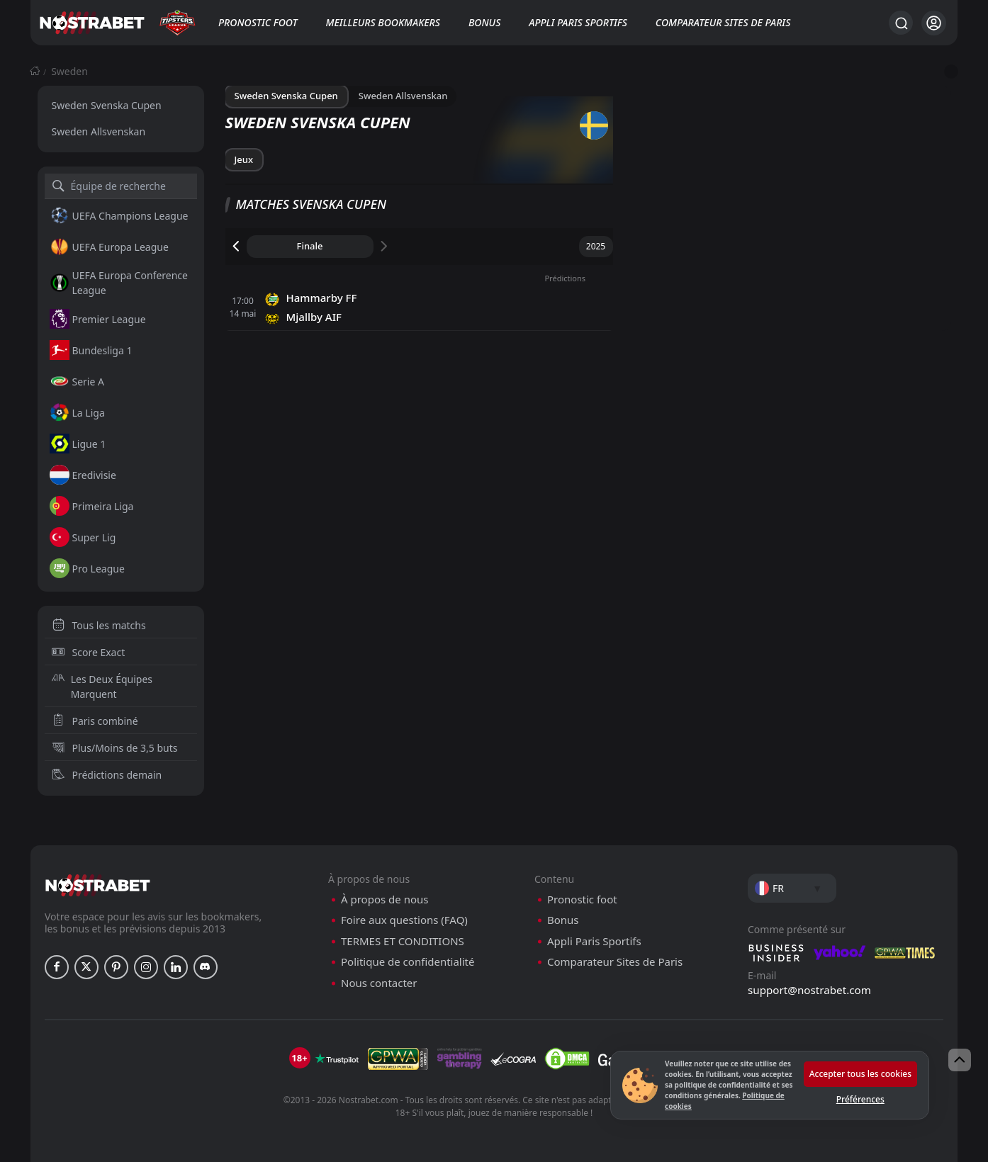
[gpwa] (398, 1058)
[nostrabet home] (98, 885)
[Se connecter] (933, 23)
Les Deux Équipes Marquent (102, 686)
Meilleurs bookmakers (383, 22)
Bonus (484, 22)
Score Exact (88, 652)
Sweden (69, 71)
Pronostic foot (258, 22)
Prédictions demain (107, 774)
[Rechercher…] (901, 23)
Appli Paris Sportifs (578, 22)
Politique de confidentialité (407, 962)
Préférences (860, 1099)
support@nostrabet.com (809, 990)
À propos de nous (384, 899)
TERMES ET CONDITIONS (402, 941)
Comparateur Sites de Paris (723, 22)
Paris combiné (95, 720)
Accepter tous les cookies (860, 1074)
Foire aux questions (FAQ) (404, 920)
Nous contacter (379, 983)
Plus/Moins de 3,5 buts (115, 747)
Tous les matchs (99, 625)
